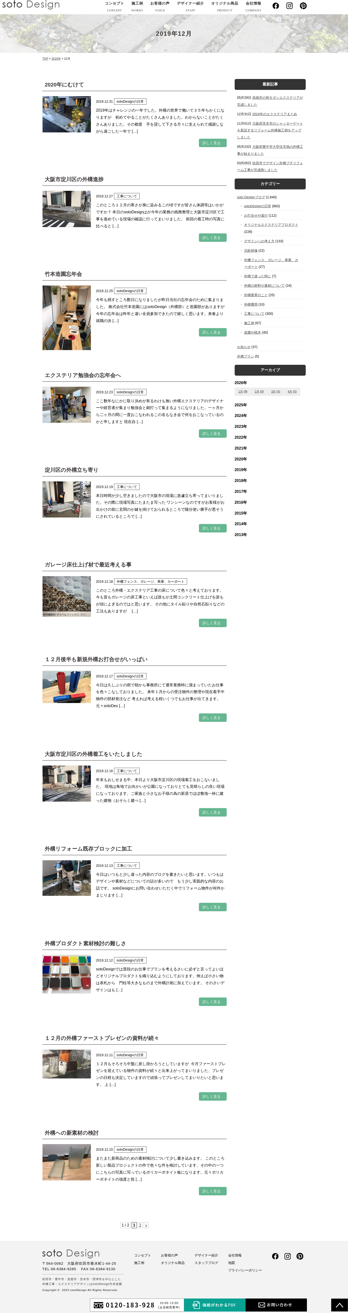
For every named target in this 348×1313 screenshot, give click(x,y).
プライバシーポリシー (245, 1270)
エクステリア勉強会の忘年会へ (83, 375)
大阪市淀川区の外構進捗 (74, 179)
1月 (240, 391)
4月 (290, 391)
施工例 (137, 7)
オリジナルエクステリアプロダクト (271, 225)
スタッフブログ (206, 1263)
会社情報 (253, 7)
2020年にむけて (64, 85)
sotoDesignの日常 (257, 206)
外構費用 (251, 304)
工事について (254, 314)
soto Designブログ (251, 197)
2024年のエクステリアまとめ (274, 114)
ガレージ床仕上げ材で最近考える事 (88, 565)
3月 (273, 391)
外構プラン (245, 356)
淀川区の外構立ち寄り (72, 470)
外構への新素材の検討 (72, 1133)
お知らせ (244, 347)
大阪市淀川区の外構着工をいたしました (93, 754)
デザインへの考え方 (259, 241)
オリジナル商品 (224, 7)
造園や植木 (252, 332)
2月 (257, 391)
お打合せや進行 (256, 215)
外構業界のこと (256, 295)
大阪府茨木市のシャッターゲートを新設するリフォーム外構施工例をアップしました (270, 130)
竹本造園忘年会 (63, 274)
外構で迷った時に (257, 276)
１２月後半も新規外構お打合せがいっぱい (96, 659)
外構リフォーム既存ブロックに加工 (88, 849)
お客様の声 (160, 7)
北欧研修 (251, 250)
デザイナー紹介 (190, 7)
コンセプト (114, 7)
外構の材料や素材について (264, 285)
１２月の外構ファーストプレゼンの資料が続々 (102, 1038)
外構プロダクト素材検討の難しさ (85, 943)
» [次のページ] (146, 1225)
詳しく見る (212, 143)
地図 (231, 1263)
